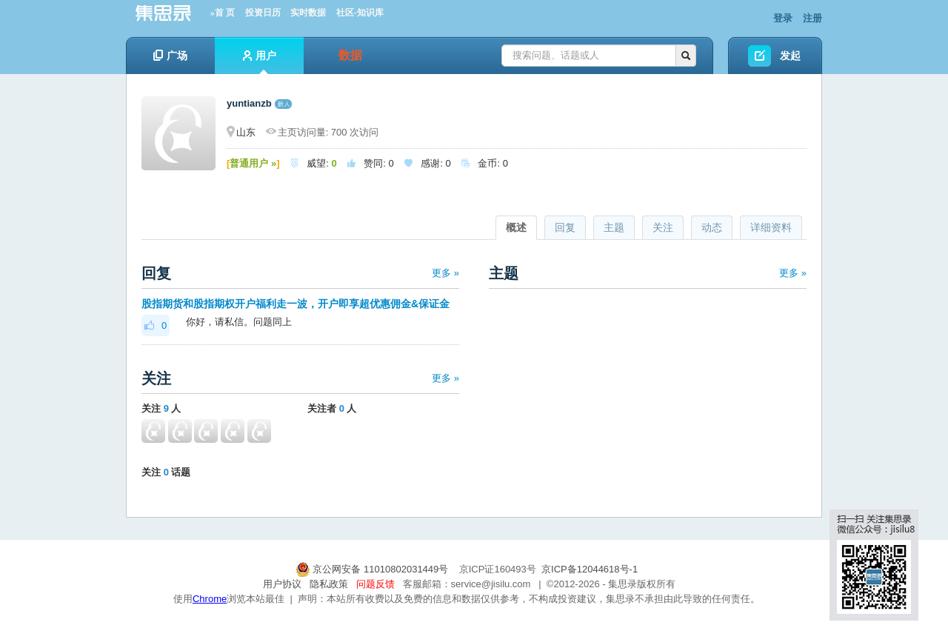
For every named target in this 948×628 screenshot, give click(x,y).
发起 (790, 55)
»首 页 (222, 12)
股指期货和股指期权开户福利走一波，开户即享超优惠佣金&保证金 (295, 304)
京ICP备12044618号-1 (589, 569)
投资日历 (263, 12)
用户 (259, 62)
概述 (516, 227)
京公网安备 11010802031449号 (373, 569)
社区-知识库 (360, 12)
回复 (565, 227)
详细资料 (771, 227)
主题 (614, 227)
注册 (812, 18)
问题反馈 (375, 583)
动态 (711, 227)
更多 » (445, 272)
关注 (662, 227)
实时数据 (308, 12)
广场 (170, 55)
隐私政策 (329, 583)
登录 (782, 18)
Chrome (210, 598)
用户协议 (282, 583)
